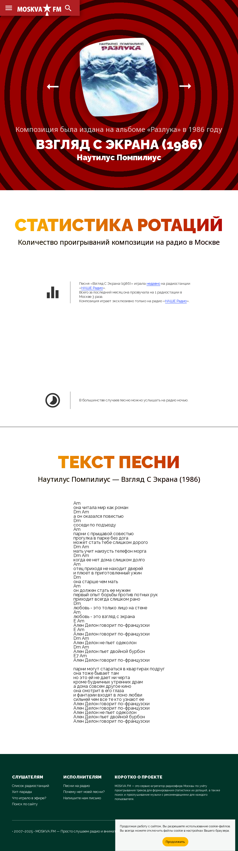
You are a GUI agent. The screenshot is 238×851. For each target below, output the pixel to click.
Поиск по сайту (25, 804)
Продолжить (175, 842)
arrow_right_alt (52, 86)
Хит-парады (22, 792)
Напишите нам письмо (82, 798)
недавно (153, 283)
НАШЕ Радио (92, 288)
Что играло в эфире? (29, 798)
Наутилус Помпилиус (119, 157)
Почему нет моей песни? (84, 792)
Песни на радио (76, 786)
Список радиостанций (30, 786)
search (68, 8)
